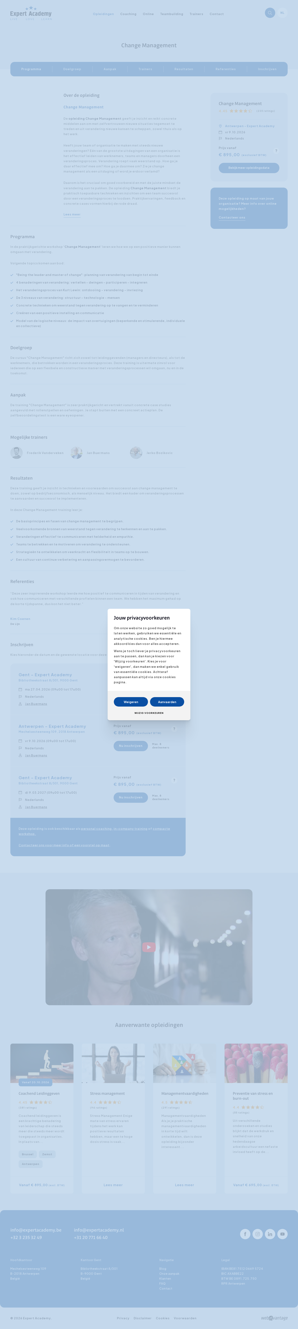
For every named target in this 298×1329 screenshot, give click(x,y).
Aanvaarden (167, 702)
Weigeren (131, 702)
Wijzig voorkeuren (149, 713)
